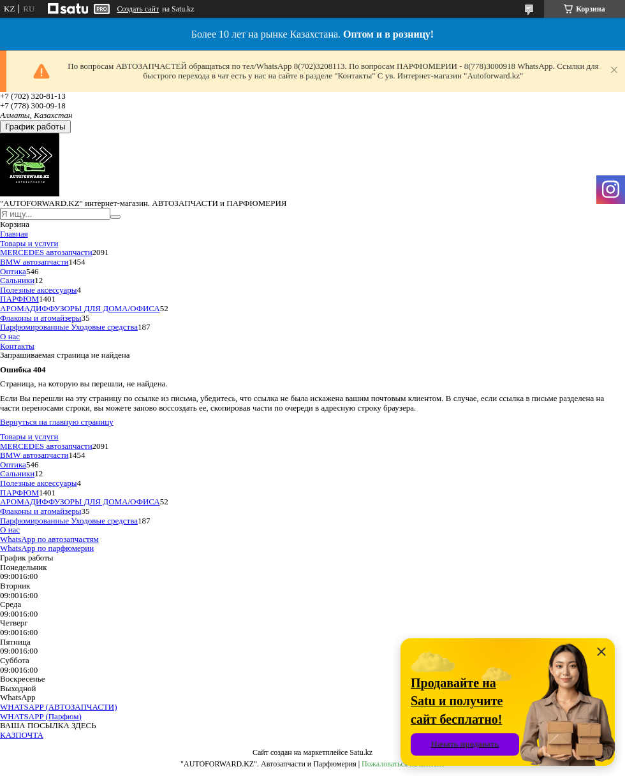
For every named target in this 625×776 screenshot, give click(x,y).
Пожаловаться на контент (403, 763)
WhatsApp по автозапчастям (49, 539)
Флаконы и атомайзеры (40, 318)
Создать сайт (138, 8)
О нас (10, 336)
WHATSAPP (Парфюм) (41, 716)
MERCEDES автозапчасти (46, 252)
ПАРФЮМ (19, 299)
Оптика (13, 271)
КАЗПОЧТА (21, 735)
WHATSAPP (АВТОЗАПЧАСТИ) (58, 707)
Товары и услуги (29, 243)
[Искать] (115, 217)
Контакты (17, 346)
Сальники (17, 280)
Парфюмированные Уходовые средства (69, 327)
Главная (14, 233)
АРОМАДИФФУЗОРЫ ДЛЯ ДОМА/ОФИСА (80, 308)
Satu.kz (360, 752)
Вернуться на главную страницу (57, 422)
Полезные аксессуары (38, 290)
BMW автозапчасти (34, 262)
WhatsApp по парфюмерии (47, 548)
